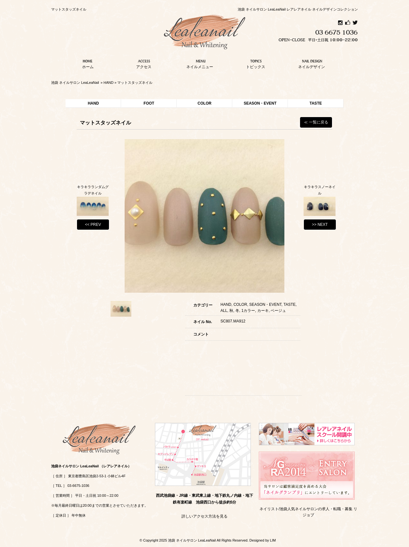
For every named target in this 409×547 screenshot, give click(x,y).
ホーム (87, 63)
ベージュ (278, 310)
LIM (273, 540)
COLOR (204, 103)
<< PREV (93, 224)
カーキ (263, 310)
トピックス (255, 63)
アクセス (143, 63)
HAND (108, 82)
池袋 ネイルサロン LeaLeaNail (75, 82)
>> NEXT (320, 224)
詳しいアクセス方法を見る (204, 516)
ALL (223, 310)
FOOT (148, 103)
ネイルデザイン (311, 63)
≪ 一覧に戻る (316, 122)
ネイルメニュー (199, 63)
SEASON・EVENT (260, 103)
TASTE (316, 103)
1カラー (248, 310)
